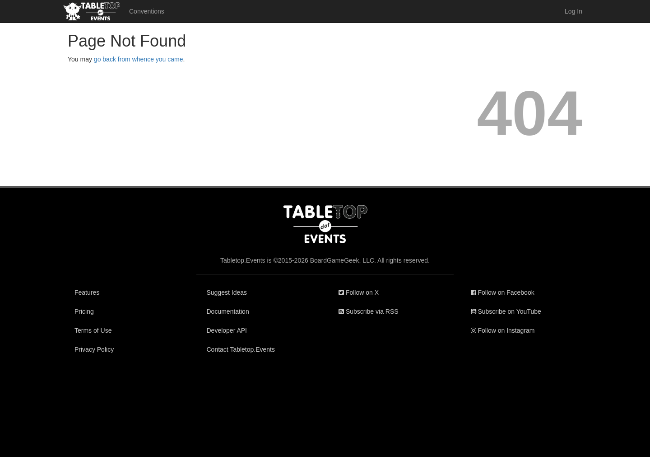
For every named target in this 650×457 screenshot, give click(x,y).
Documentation (228, 311)
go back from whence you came (138, 59)
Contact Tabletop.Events (241, 349)
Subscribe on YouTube (506, 311)
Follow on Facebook (502, 292)
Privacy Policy (94, 349)
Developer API (227, 330)
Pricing (84, 311)
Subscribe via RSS (369, 311)
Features (86, 292)
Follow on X (359, 292)
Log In (573, 11)
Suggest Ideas (227, 292)
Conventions (146, 11)
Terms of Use (92, 330)
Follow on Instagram (503, 330)
